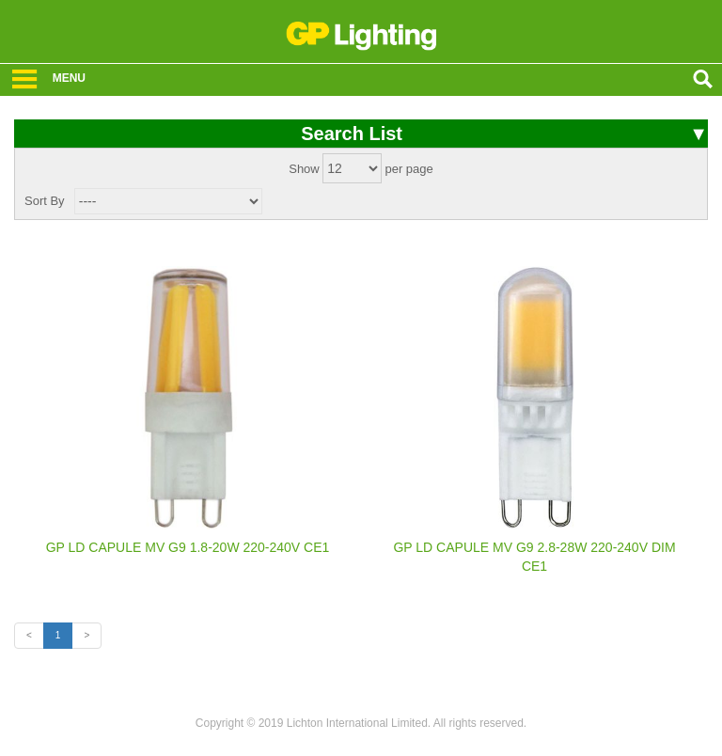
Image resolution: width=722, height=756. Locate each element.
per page (408, 169)
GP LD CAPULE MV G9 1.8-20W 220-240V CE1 (188, 547)
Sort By (44, 201)
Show (304, 169)
